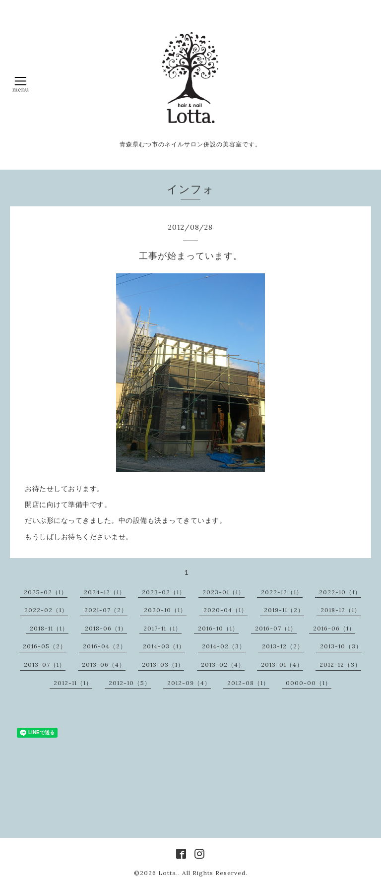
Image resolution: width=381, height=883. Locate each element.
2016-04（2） (105, 646)
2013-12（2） (283, 646)
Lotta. (168, 873)
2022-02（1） (46, 610)
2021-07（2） (105, 610)
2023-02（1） (164, 592)
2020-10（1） (165, 610)
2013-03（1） (163, 664)
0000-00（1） (308, 683)
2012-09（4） (189, 683)
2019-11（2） (284, 610)
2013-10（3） (341, 646)
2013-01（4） (282, 664)
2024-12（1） (105, 592)
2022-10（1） (340, 592)
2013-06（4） (104, 664)
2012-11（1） (73, 683)
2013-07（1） (44, 664)
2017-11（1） (162, 628)
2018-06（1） (106, 628)
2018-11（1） (49, 628)
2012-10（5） (130, 683)
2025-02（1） (45, 592)
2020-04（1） (225, 610)
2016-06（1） (334, 628)
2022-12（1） (282, 592)
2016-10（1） (218, 628)
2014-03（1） (164, 646)
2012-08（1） (248, 683)
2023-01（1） (223, 592)
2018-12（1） (340, 610)
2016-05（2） (44, 646)
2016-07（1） (276, 628)
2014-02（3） (224, 646)
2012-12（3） (340, 664)
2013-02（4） (223, 664)
